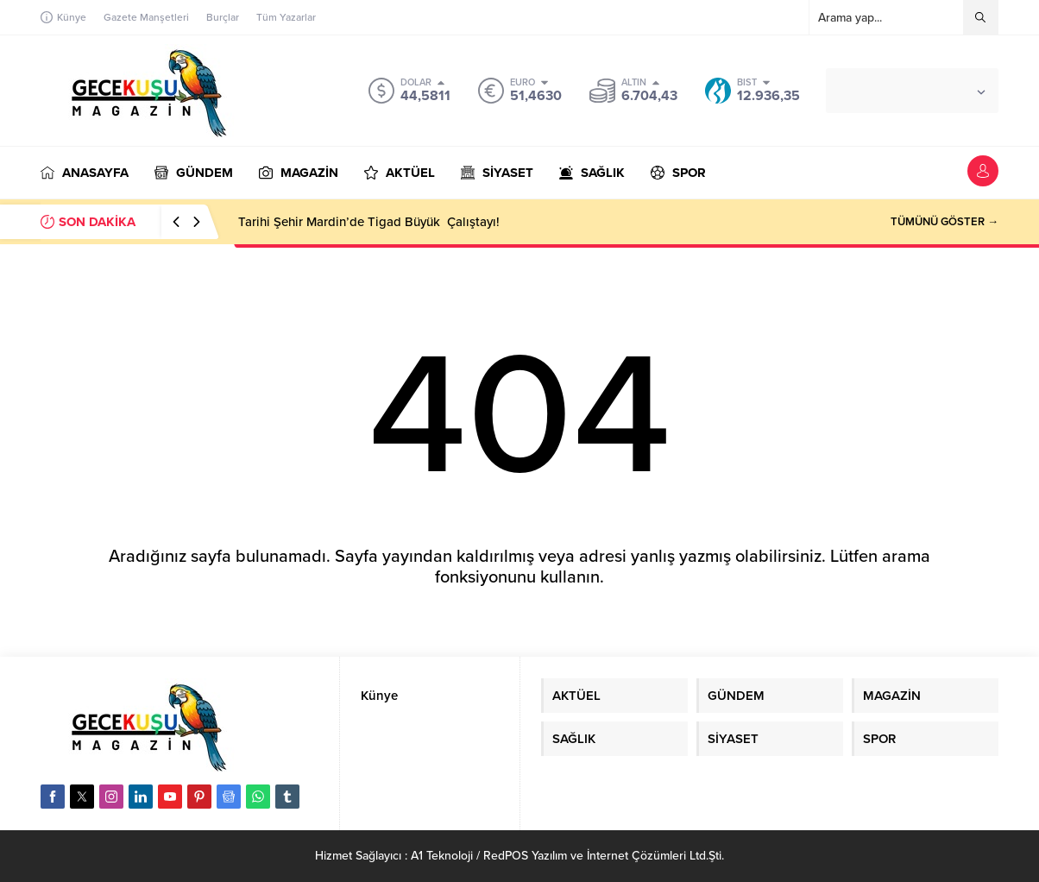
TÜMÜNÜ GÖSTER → (944, 222)
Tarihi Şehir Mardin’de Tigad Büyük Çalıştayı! (367, 222)
